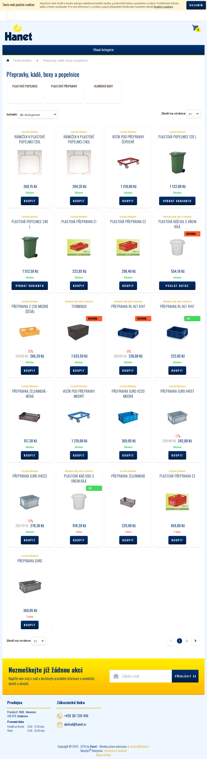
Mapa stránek (103, 755)
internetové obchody (116, 750)
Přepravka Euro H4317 (177, 391)
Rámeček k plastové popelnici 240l (78, 139)
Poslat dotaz (177, 285)
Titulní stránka (22, 60)
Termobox (79, 306)
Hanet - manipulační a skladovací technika (18, 32)
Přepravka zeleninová (128, 476)
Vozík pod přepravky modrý (79, 393)
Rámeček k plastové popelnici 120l (29, 139)
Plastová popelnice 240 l (30, 224)
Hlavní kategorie (103, 49)
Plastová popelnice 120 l (177, 136)
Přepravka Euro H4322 (30, 476)
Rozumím (196, 5)
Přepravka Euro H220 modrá (128, 393)
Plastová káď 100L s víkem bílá (79, 478)
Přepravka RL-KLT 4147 (177, 306)
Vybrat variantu (177, 201)
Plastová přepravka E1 (78, 221)
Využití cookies (163, 6)
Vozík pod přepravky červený (128, 139)
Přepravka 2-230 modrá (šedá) (30, 309)
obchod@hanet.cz (75, 724)
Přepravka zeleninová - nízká (30, 393)
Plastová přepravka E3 (177, 476)
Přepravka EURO (29, 560)
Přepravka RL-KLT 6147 (128, 306)
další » (195, 641)
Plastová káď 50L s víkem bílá (177, 224)
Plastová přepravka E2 (128, 221)
